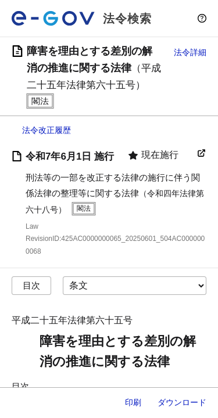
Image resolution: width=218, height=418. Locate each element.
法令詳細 (190, 52)
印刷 (133, 402)
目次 (31, 285)
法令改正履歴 (46, 130)
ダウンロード (182, 402)
